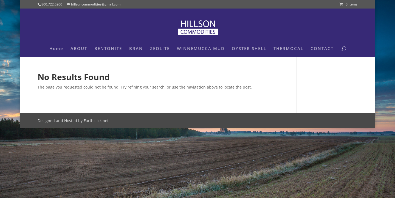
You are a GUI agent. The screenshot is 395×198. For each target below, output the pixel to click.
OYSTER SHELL (249, 48)
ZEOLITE (160, 48)
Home (56, 48)
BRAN (136, 48)
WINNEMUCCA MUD (201, 48)
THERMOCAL (288, 48)
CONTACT (322, 48)
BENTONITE (108, 48)
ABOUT (78, 48)
